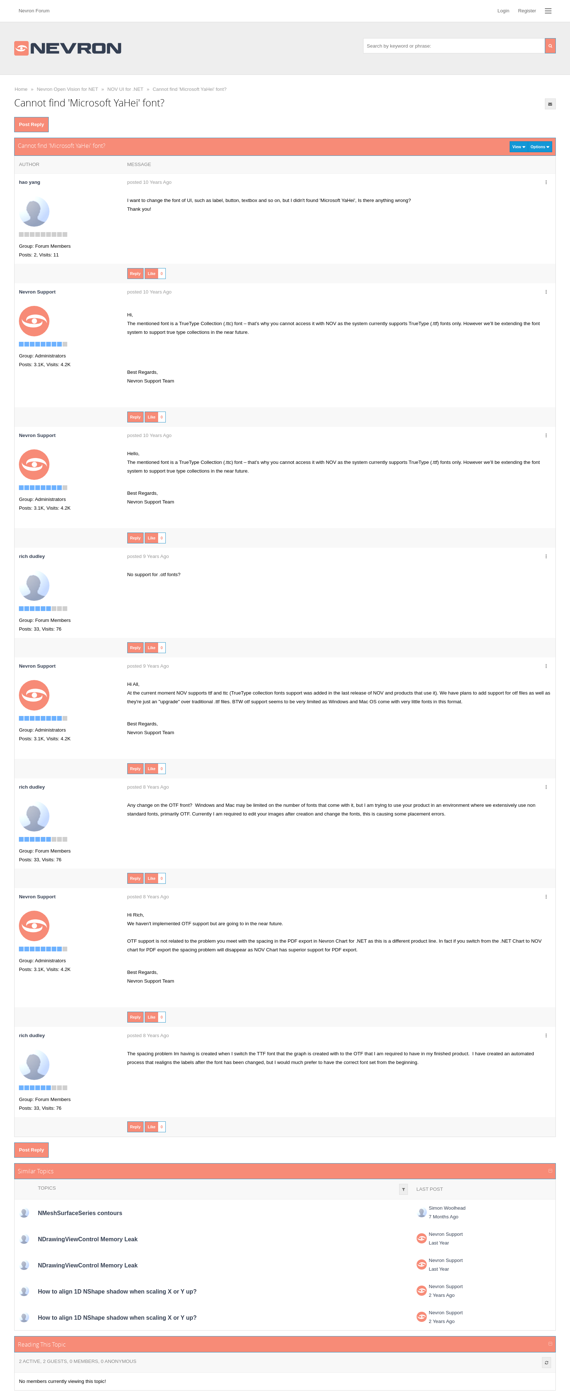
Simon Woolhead (447, 1208)
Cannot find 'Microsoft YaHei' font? (189, 89)
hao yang (29, 182)
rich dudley (32, 556)
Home (21, 89)
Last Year (439, 1243)
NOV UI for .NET (125, 89)
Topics (47, 1188)
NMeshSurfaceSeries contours (80, 1213)
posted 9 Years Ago (148, 556)
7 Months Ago (444, 1216)
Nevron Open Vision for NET (67, 89)
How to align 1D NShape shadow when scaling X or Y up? (117, 1291)
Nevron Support (446, 1234)
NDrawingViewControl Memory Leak (87, 1239)
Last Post (430, 1189)
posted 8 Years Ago (148, 787)
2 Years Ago (442, 1295)
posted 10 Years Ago (149, 182)
